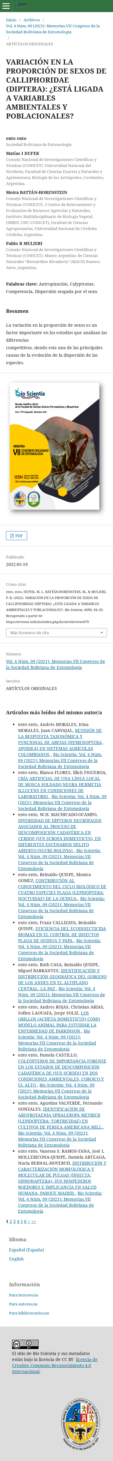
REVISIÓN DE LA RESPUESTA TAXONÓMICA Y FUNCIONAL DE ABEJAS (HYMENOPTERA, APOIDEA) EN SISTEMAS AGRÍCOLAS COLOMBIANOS (60, 742)
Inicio (11, 20)
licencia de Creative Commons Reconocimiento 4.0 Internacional (55, 1365)
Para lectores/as (23, 1295)
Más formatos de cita (29, 632)
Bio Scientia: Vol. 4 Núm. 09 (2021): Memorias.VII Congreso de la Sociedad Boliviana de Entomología (60, 760)
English (16, 1259)
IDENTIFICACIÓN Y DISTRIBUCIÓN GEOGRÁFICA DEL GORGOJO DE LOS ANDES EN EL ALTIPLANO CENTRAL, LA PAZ (62, 979)
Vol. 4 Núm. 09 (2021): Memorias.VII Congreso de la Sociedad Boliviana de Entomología (53, 29)
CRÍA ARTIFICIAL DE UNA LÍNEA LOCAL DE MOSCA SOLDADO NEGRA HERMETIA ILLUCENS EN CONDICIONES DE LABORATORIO (59, 787)
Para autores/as (23, 1304)
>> (33, 1221)
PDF (18, 535)
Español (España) (26, 1250)
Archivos (32, 20)
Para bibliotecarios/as (29, 1313)
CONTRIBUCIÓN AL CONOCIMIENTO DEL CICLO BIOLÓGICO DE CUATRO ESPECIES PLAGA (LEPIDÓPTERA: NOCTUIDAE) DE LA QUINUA (62, 889)
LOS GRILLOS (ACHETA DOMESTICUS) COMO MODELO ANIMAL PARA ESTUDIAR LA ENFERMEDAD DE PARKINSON (59, 1022)
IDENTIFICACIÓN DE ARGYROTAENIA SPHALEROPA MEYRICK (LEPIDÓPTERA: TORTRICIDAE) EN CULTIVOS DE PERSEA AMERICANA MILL (60, 1118)
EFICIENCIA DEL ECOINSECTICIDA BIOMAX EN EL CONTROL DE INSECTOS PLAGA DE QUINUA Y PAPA (62, 934)
